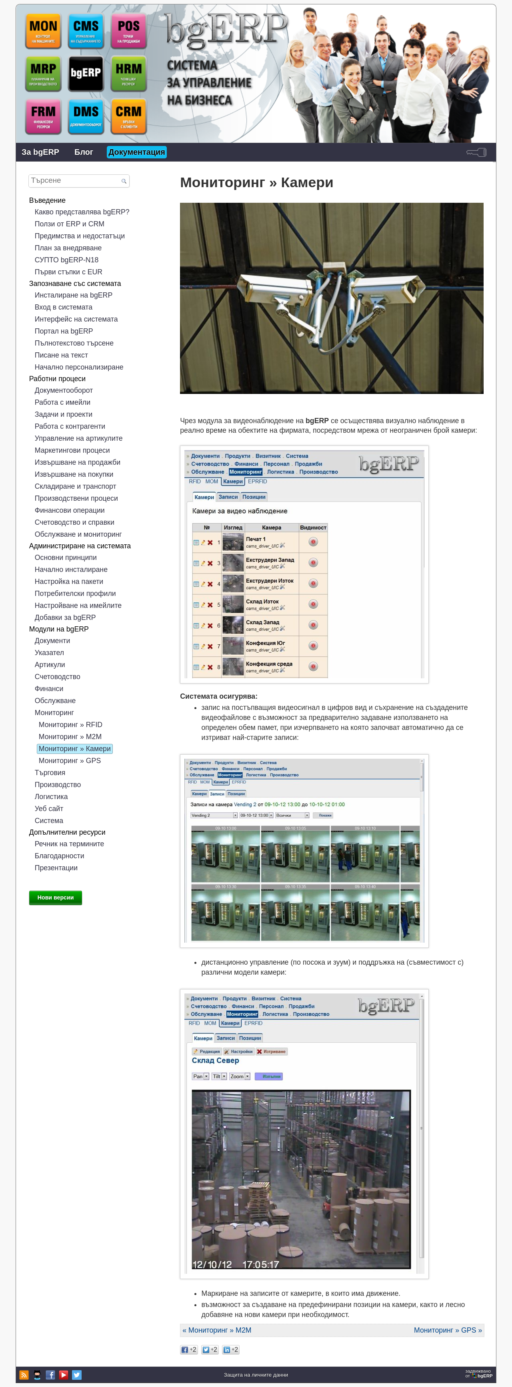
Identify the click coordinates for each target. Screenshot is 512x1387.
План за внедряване (68, 248)
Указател (49, 653)
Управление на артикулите (79, 438)
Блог (83, 152)
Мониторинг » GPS (70, 761)
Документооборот (64, 390)
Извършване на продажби (77, 462)
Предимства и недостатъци (80, 236)
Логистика (51, 797)
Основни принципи (66, 558)
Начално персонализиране (79, 367)
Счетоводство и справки (74, 522)
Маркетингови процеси (72, 450)
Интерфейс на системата (76, 319)
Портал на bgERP (64, 331)
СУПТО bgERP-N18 (67, 260)
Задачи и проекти (63, 414)
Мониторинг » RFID (70, 725)
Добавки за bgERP (65, 618)
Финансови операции (70, 510)
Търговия (50, 773)
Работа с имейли (62, 402)
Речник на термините (69, 844)
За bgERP (40, 152)
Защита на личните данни (256, 1375)
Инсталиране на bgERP (74, 295)
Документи (52, 641)
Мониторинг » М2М (70, 737)
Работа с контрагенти (70, 426)
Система (49, 821)
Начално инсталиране (71, 570)
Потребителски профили (75, 594)
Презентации (56, 868)
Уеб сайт (49, 809)
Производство (58, 785)
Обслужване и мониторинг (78, 534)
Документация (136, 152)
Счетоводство (57, 677)
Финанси (49, 689)
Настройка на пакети (69, 582)
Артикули (50, 665)
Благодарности (59, 856)
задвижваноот (479, 1373)
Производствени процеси (76, 498)
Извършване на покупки (74, 474)
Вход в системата (63, 307)
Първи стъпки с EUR (68, 272)
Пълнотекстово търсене (74, 343)
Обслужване (55, 701)
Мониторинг (54, 713)
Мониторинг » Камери (75, 749)
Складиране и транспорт (75, 486)
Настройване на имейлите (78, 606)
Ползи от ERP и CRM (69, 224)
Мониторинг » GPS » (448, 1330)
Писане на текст (61, 355)
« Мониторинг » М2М (216, 1330)
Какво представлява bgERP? (82, 212)
